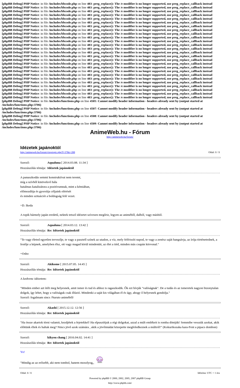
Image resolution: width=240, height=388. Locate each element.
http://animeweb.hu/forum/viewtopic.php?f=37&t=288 (47, 152)
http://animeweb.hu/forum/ (120, 136)
